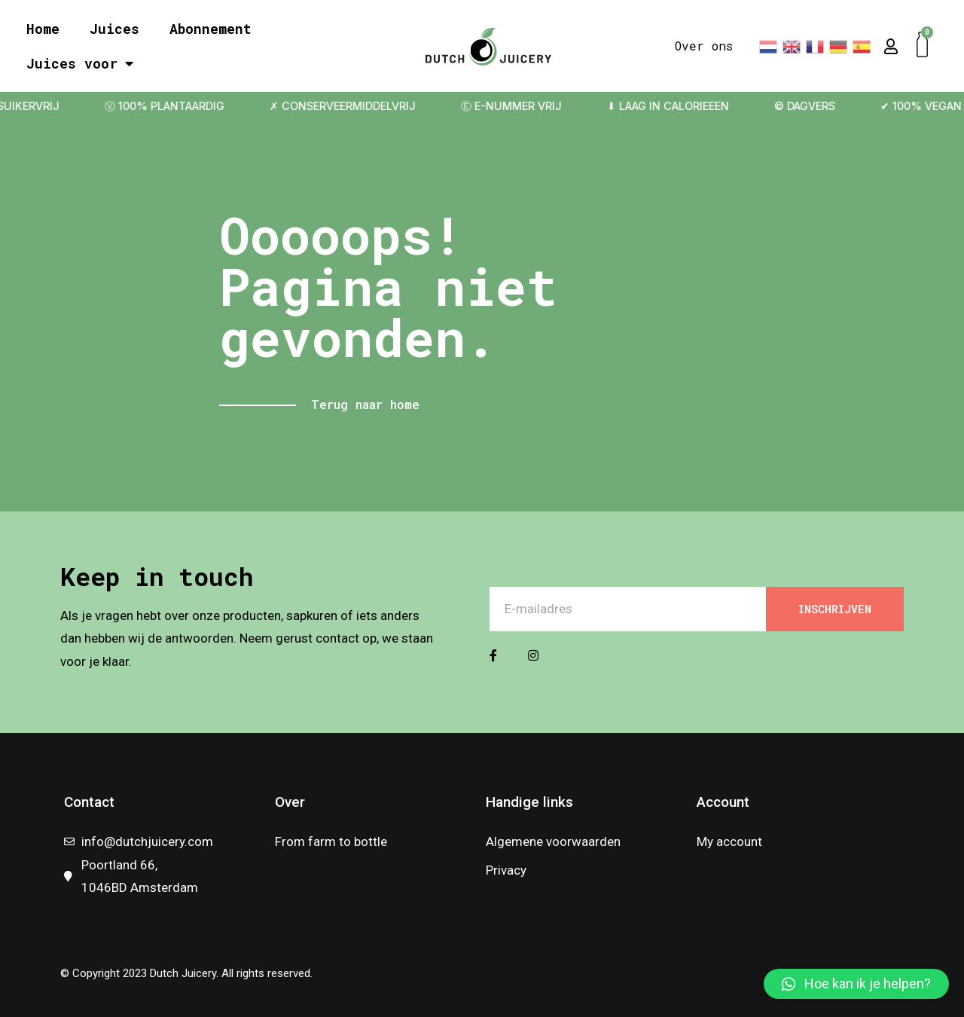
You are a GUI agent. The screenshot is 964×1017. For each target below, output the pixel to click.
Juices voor (79, 63)
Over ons (704, 45)
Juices (114, 29)
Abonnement (210, 29)
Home (42, 29)
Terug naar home (365, 404)
